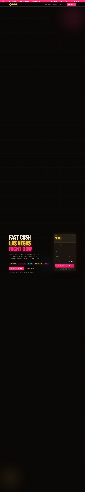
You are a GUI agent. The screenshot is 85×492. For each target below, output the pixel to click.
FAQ (65, 4)
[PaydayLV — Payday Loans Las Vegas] (16, 4)
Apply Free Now (71, 4)
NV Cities (61, 4)
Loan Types (55, 4)
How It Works (48, 4)
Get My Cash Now (16, 268)
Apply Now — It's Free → (64, 265)
